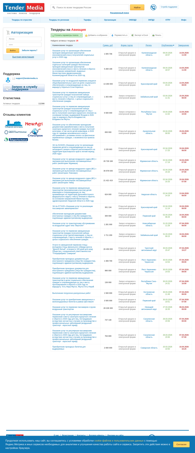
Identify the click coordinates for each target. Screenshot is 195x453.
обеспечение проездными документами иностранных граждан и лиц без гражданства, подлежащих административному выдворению (72, 216)
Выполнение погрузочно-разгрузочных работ (71, 293)
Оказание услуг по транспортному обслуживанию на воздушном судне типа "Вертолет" (73, 224)
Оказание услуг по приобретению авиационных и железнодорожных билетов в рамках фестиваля (73, 301)
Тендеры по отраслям (22, 20)
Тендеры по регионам (59, 20)
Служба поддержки (169, 7)
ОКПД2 (151, 20)
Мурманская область (149, 161)
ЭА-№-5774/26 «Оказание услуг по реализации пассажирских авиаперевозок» (72, 207)
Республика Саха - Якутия (149, 113)
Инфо (183, 20)
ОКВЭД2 (132, 20)
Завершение (183, 45)
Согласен (181, 444)
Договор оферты (96, 435)
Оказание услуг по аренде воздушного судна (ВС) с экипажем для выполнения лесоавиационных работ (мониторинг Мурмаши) (74, 161)
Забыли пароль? (29, 50)
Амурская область (149, 194)
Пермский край (149, 216)
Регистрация (68, 435)
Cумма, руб (108, 45)
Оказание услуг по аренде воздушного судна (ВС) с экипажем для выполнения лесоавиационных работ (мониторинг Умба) (74, 180)
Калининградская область (149, 54)
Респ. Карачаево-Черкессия (149, 261)
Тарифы (87, 20)
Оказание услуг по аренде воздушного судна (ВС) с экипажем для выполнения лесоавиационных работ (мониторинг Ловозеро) (74, 171)
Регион (149, 45)
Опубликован (167, 45)
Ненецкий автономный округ (149, 308)
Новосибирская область (149, 224)
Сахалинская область (149, 320)
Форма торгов (127, 45)
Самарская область (149, 348)
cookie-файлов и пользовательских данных (119, 440)
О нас (56, 435)
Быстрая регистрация (23, 57)
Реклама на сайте (115, 435)
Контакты (81, 435)
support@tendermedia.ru (27, 78)
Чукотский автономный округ (149, 249)
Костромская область (149, 293)
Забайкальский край (149, 97)
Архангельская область (149, 132)
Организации (110, 20)
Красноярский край (149, 84)
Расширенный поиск (119, 13)
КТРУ (168, 20)
